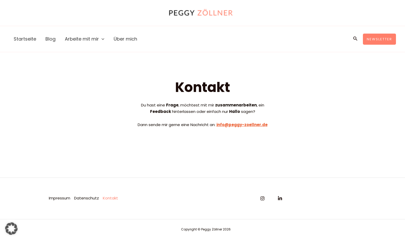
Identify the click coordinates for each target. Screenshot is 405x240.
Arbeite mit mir (84, 39)
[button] (355, 39)
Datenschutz (86, 198)
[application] (101, 39)
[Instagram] (262, 198)
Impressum (59, 198)
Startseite (25, 39)
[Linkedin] (280, 198)
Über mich (125, 39)
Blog (50, 39)
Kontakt (110, 198)
